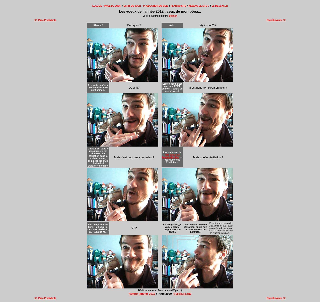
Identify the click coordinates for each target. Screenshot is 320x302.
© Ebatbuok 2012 (182, 294)
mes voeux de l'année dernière (171, 156)
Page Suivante (276, 20)
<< (36, 20)
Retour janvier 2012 (142, 293)
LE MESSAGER (220, 6)
